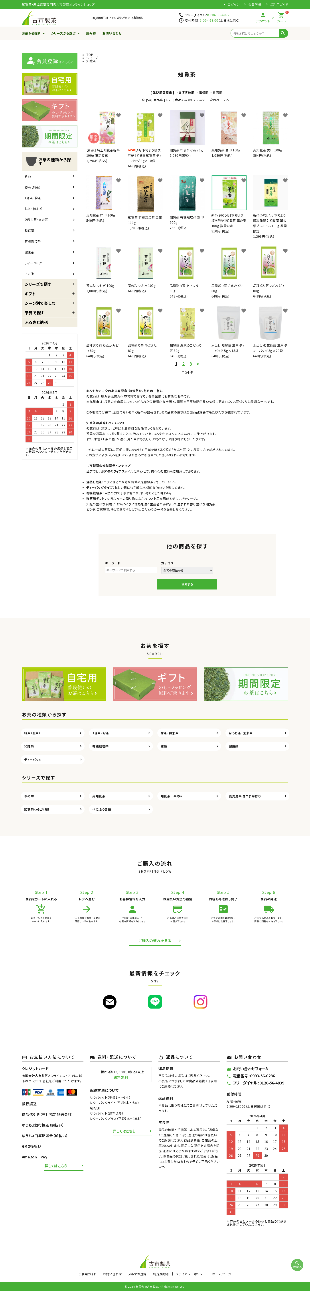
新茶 (28, 176)
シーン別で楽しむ (40, 303)
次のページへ (219, 100)
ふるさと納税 (36, 322)
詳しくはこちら (55, 1165)
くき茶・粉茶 (33, 198)
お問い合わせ (112, 33)
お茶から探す (31, 33)
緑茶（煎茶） (33, 187)
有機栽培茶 (33, 241)
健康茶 (29, 252)
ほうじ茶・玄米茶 (36, 219)
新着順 (218, 92)
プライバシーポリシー (191, 1274)
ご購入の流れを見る (155, 940)
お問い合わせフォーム (248, 1068)
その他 (29, 274)
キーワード (113, 563)
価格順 (204, 92)
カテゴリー (169, 563)
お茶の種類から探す (48, 161)
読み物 (91, 33)
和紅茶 (29, 230)
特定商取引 (161, 1274)
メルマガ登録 (137, 1274)
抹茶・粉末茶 (34, 209)
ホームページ (221, 1274)
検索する (187, 584)
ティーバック (33, 263)
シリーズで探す (38, 284)
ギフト (30, 293)
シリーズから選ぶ (63, 33)
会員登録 (254, 4)
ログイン (234, 4)
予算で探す (35, 312)
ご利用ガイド (279, 4)
